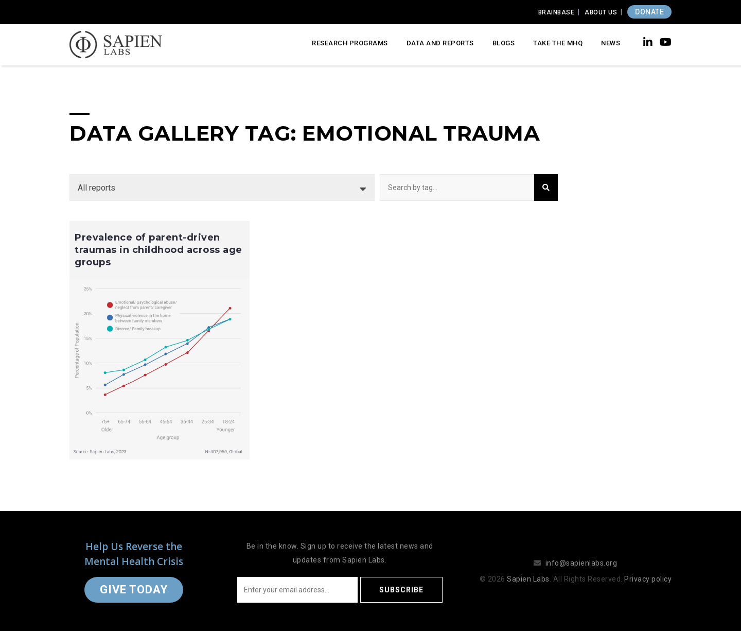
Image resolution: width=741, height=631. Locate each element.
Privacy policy (648, 579)
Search (546, 187)
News (610, 43)
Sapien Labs (528, 579)
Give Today (134, 589)
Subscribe (401, 590)
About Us (601, 12)
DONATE (649, 12)
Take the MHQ (558, 43)
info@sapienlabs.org (581, 563)
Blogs (503, 43)
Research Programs (350, 43)
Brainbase (556, 12)
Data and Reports (440, 43)
